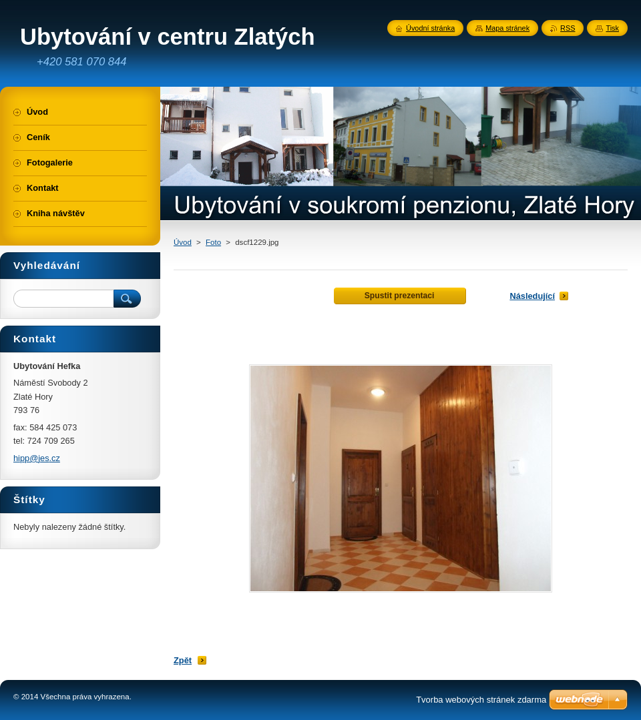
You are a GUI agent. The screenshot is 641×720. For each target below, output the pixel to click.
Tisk (612, 28)
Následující (532, 296)
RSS (567, 28)
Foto (213, 242)
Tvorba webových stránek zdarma (481, 700)
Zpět (183, 660)
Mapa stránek (507, 28)
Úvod (183, 242)
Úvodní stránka (430, 28)
